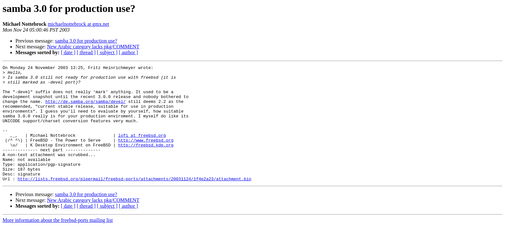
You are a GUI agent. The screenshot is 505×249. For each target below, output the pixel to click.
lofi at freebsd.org (142, 150)
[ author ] (128, 52)
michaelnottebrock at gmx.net (78, 24)
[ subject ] (107, 52)
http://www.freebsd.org (146, 155)
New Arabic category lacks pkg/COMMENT (93, 46)
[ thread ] (86, 52)
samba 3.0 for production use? (86, 41)
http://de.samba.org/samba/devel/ (85, 109)
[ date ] (68, 52)
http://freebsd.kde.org (146, 161)
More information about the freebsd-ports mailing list (58, 243)
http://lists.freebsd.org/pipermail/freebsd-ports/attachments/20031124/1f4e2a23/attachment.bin (134, 202)
